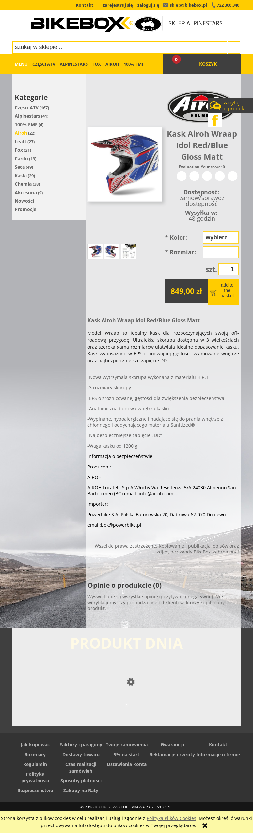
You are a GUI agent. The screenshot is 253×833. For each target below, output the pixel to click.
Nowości (24, 201)
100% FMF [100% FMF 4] (26, 124)
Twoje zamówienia (127, 744)
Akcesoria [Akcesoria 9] (26, 192)
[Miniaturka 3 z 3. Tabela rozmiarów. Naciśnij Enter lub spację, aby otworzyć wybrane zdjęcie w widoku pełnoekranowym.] (128, 251)
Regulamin (35, 764)
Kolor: (176, 237)
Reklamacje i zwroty (172, 754)
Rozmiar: (180, 252)
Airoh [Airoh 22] (21, 133)
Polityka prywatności (35, 777)
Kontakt (218, 744)
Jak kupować (35, 744)
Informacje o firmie (218, 754)
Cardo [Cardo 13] (21, 158)
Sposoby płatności (81, 780)
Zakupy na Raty (80, 790)
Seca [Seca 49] (20, 167)
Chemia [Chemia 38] (23, 184)
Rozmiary (35, 754)
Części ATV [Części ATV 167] (27, 107)
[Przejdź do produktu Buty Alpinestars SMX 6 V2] (126, 718)
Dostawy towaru (81, 754)
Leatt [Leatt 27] (20, 141)
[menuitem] (21, 64)
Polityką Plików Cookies (171, 818)
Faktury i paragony (80, 744)
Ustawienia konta (127, 764)
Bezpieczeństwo (35, 790)
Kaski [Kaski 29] (21, 175)
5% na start (126, 754)
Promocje (25, 209)
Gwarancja (172, 744)
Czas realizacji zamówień (80, 767)
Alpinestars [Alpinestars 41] (27, 116)
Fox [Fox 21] (19, 150)
